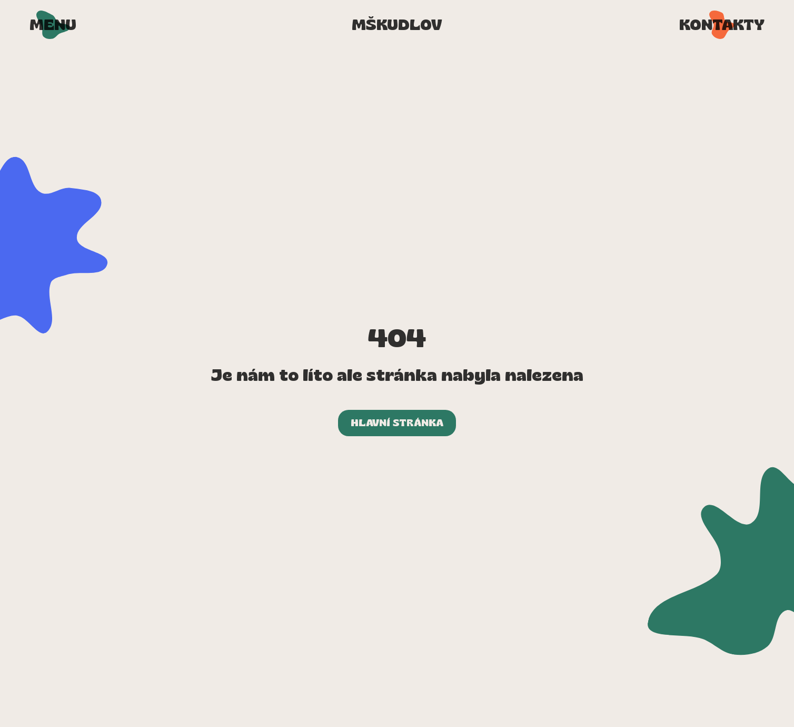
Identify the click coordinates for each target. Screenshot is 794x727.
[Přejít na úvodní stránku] (397, 25)
